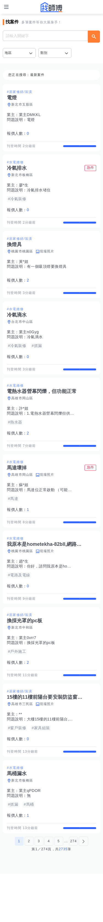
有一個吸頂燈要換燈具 (47, 276)
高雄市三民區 (22, 743)
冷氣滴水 (35, 351)
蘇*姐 (24, 509)
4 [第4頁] (49, 889)
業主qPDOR (30, 834)
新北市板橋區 (22, 180)
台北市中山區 (22, 336)
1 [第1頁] (19, 889)
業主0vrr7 (27, 671)
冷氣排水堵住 (39, 195)
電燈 (31, 119)
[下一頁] (83, 889)
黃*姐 (24, 271)
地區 (8, 53)
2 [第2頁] (29, 889)
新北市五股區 (22, 104)
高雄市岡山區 (22, 418)
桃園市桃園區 (22, 261)
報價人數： (18, 133)
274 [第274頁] (73, 889)
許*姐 (24, 428)
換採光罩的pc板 (41, 676)
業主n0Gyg (29, 346)
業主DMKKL (30, 114)
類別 (44, 53)
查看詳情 (79, 148)
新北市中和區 (22, 661)
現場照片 (47, 261)
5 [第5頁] (58, 889)
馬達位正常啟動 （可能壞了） (53, 514)
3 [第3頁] (39, 889)
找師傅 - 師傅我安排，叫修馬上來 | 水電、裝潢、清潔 (52, 7)
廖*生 (24, 190)
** (20, 753)
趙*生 (24, 590)
